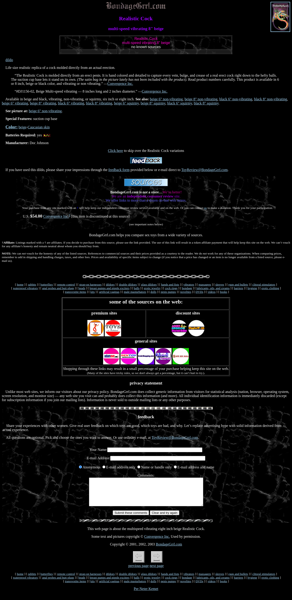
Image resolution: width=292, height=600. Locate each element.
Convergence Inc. (120, 84)
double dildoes (128, 284)
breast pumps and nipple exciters (110, 288)
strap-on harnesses (90, 284)
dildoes (110, 284)
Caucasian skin (39, 127)
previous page (138, 571)
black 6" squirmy (179, 103)
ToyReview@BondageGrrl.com (204, 170)
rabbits (32, 284)
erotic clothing (270, 288)
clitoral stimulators (263, 284)
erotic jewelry (152, 288)
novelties (185, 292)
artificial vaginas (109, 292)
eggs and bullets (238, 284)
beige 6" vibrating (15, 103)
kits (92, 292)
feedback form (119, 170)
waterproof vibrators (25, 288)
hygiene (252, 288)
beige (22, 127)
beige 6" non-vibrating (166, 99)
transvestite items (75, 292)
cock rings (171, 288)
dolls (153, 292)
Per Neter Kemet (146, 594)
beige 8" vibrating (43, 103)
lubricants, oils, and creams (212, 288)
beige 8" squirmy (153, 103)
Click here (115, 151)
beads (81, 288)
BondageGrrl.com (169, 550)
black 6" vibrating (71, 103)
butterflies (46, 284)
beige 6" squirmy (126, 103)
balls (136, 288)
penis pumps (168, 292)
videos (212, 292)
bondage (187, 288)
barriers (238, 288)
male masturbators (135, 292)
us (205, 208)
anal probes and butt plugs (58, 288)
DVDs (199, 292)
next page (157, 571)
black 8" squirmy (206, 103)
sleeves (219, 284)
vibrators (188, 284)
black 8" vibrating (99, 103)
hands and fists (170, 284)
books (223, 292)
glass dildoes (149, 284)
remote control (66, 284)
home (20, 284)
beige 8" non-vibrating (201, 99)
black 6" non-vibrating (235, 99)
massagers (204, 284)
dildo (9, 60)
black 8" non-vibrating (270, 99)
